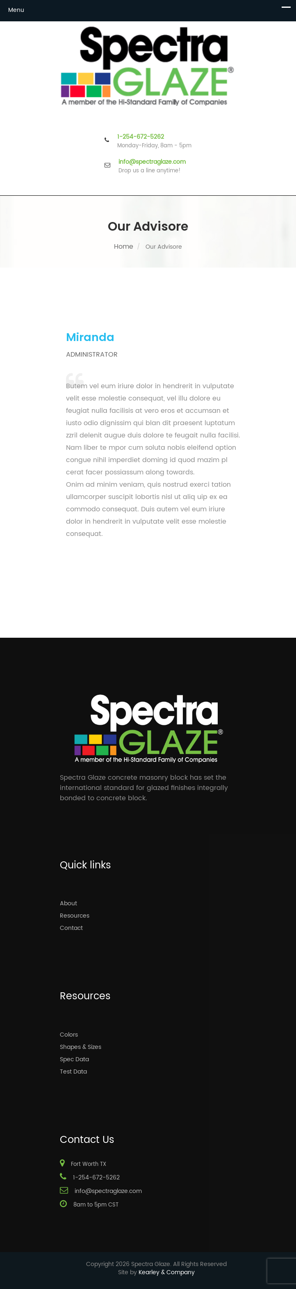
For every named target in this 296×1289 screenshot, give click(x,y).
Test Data (73, 1071)
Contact (71, 928)
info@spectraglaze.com (152, 162)
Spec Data (74, 1059)
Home (123, 246)
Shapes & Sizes (80, 1047)
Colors (69, 1034)
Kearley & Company (167, 1272)
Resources (74, 915)
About (68, 903)
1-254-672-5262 (140, 137)
